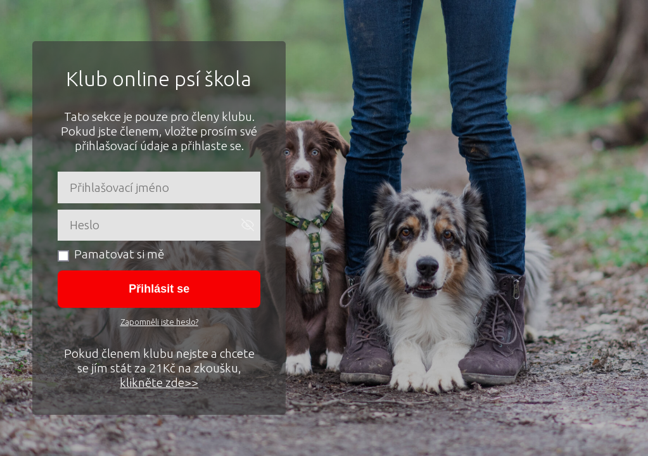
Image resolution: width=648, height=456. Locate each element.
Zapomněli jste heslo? (159, 321)
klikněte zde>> (159, 383)
